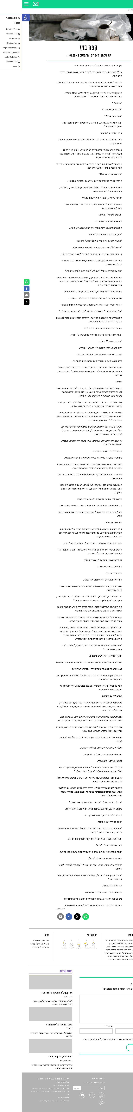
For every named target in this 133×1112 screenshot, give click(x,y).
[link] (3, 17)
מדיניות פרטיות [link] (120, 1102)
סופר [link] (25, 944)
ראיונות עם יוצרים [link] (119, 1095)
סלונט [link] (124, 10)
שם (123, 1026)
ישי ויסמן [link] (23, 940)
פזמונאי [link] (22, 947)
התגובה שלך (119, 992)
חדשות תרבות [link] (121, 1089)
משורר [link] (14, 940)
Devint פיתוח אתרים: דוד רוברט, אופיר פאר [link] (32, 1101)
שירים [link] (124, 1086)
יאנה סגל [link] (39, 1098)
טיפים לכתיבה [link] (120, 1099)
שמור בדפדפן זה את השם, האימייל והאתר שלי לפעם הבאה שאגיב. (93, 1039)
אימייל (86, 1026)
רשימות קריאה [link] (120, 1092)
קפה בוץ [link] (109, 10)
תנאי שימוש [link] (121, 1105)
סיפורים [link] (117, 10)
